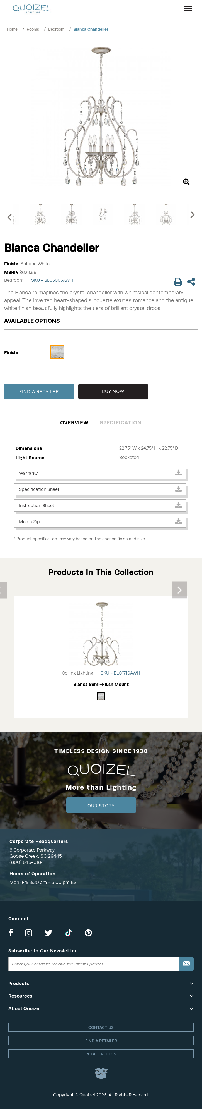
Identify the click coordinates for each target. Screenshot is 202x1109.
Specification (120, 423)
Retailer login (101, 1054)
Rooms (33, 29)
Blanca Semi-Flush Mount (101, 684)
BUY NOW (113, 391)
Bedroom (56, 29)
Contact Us (101, 1027)
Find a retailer (101, 1041)
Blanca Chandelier (91, 29)
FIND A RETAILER (39, 391)
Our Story (101, 805)
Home (12, 29)
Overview (74, 423)
